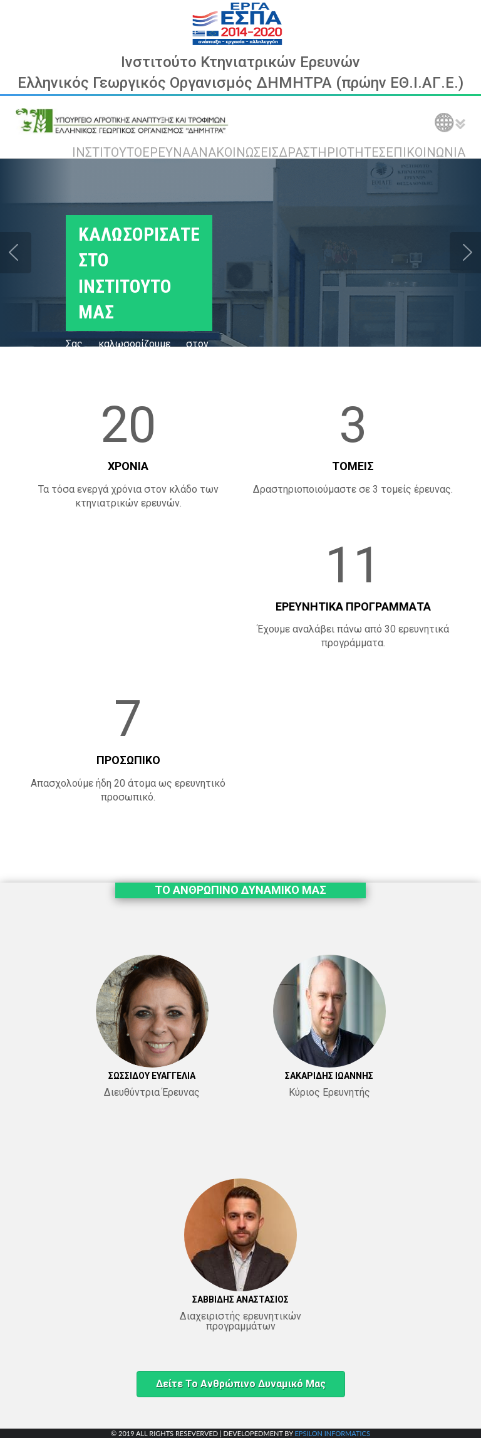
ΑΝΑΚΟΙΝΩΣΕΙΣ (234, 152)
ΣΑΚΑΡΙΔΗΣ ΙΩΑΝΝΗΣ (329, 1076)
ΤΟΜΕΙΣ (353, 466)
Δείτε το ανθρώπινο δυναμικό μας (241, 1384)
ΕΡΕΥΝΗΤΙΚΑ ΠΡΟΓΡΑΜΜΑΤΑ (353, 606)
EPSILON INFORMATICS (332, 1433)
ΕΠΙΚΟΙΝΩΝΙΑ (425, 152)
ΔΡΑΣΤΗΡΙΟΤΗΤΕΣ (332, 152)
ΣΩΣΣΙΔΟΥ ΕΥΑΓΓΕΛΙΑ (151, 1076)
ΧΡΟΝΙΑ (128, 466)
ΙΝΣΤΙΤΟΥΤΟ (107, 152)
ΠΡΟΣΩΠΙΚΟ (128, 760)
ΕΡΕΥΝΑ (166, 152)
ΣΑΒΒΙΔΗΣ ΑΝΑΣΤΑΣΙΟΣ (240, 1299)
